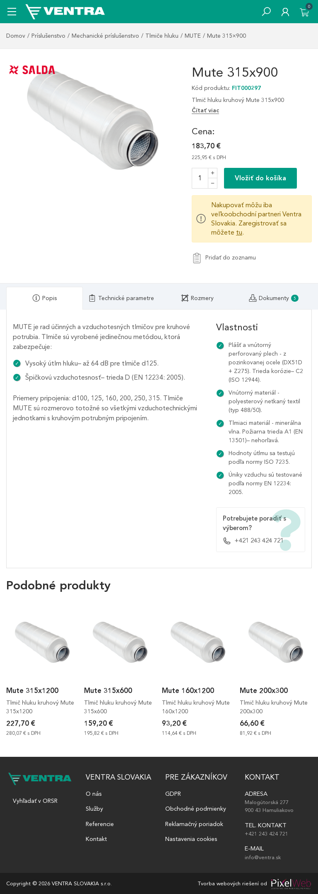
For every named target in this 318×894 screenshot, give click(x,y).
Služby (94, 808)
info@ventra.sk (263, 857)
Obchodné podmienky (195, 808)
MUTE (193, 35)
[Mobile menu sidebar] (11, 11)
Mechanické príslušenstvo (105, 35)
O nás (94, 793)
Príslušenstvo (48, 35)
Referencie (100, 824)
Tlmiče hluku (161, 35)
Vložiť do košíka (260, 178)
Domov (15, 35)
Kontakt (96, 839)
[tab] (44, 298)
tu (239, 232)
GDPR (173, 793)
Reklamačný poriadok (194, 824)
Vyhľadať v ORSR (35, 800)
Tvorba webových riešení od (232, 883)
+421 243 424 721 (253, 541)
